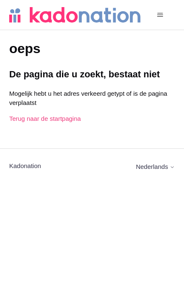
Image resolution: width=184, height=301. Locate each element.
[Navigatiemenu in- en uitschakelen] (160, 15)
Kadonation (25, 165)
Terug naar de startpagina (45, 118)
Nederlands (155, 166)
